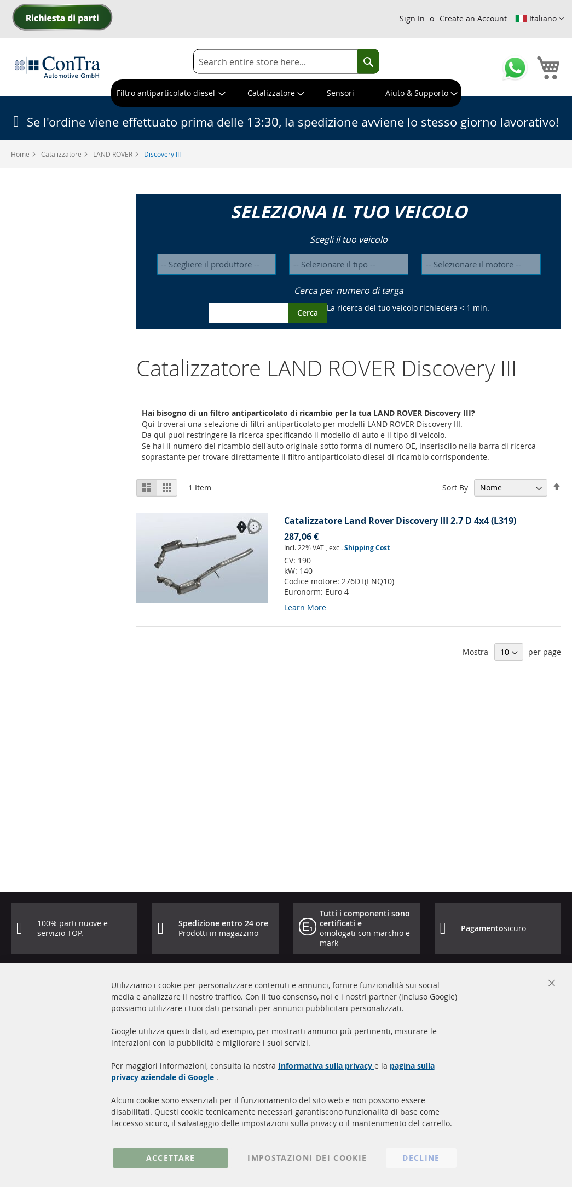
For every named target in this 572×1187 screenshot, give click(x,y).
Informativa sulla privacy (326, 1065)
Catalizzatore (62, 154)
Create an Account (473, 18)
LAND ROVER (113, 154)
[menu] (286, 93)
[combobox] (286, 61)
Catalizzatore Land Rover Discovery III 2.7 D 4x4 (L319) (400, 521)
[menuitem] (170, 93)
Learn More (305, 607)
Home (21, 154)
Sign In (412, 18)
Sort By (455, 487)
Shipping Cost (367, 547)
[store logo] (57, 67)
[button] (539, 19)
